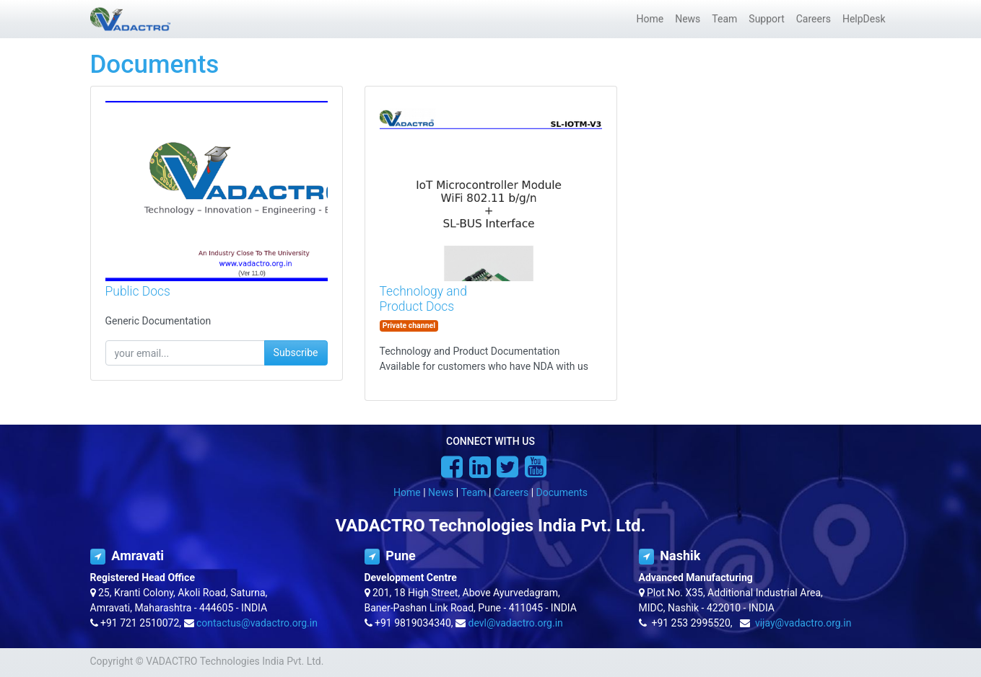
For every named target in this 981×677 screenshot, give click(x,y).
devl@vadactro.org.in (515, 623)
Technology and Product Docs (423, 299)
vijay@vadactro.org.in (803, 623)
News (440, 492)
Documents (562, 492)
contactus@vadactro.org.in (257, 623)
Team (474, 492)
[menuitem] (649, 19)
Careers (511, 492)
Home (407, 492)
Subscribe (296, 352)
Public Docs (137, 291)
